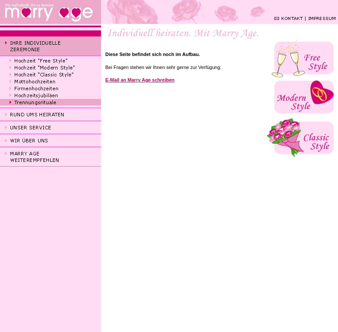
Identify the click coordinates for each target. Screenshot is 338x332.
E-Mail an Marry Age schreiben (140, 79)
